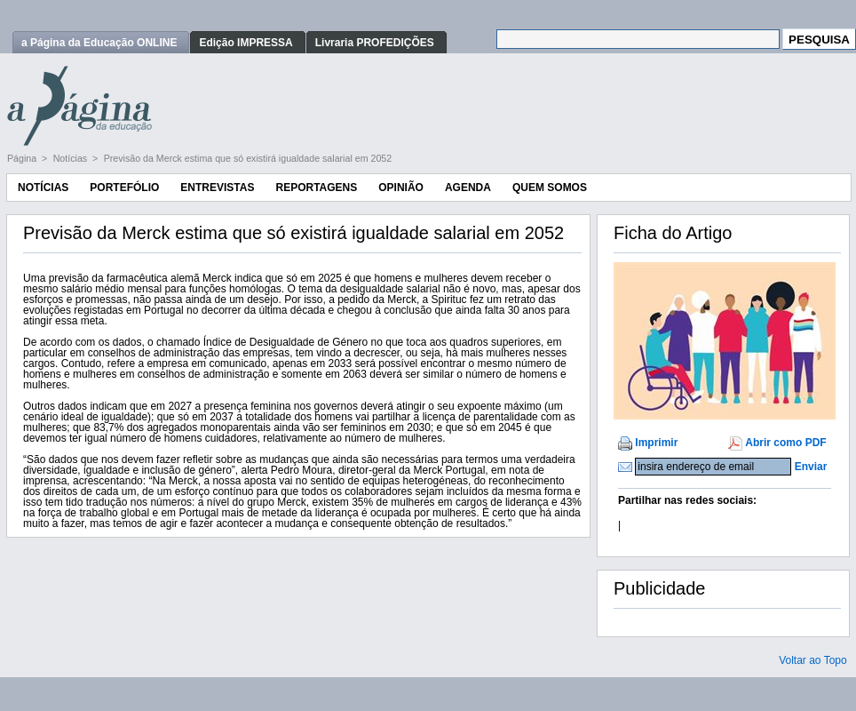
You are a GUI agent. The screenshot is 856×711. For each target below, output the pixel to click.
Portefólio (124, 187)
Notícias (71, 158)
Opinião (401, 187)
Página (23, 158)
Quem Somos (549, 187)
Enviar (811, 466)
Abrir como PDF (785, 442)
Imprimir (656, 442)
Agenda (468, 187)
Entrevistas (217, 187)
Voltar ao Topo (813, 660)
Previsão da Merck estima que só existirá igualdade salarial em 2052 (248, 158)
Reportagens (316, 187)
